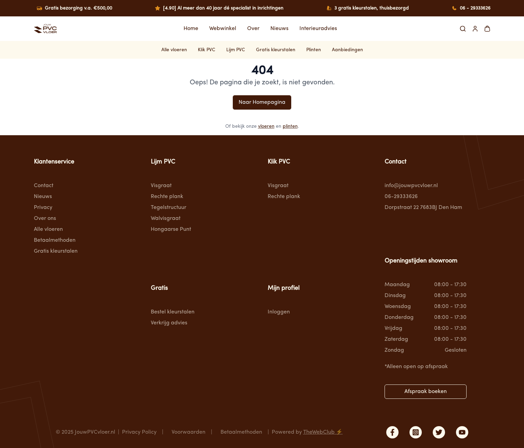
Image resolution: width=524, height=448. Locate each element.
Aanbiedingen (347, 49)
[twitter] (439, 432)
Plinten (313, 49)
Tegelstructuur (168, 207)
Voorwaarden (188, 432)
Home (191, 28)
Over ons (45, 218)
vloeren (266, 126)
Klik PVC (206, 49)
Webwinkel (222, 28)
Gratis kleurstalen (275, 49)
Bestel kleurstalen (172, 312)
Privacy (43, 207)
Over (253, 28)
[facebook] (392, 432)
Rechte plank (167, 196)
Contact (43, 185)
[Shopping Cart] (487, 28)
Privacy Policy (139, 432)
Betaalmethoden (55, 240)
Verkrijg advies (169, 323)
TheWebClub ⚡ (323, 432)
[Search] (462, 28)
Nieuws (279, 28)
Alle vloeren (174, 49)
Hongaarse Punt (171, 229)
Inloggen (279, 312)
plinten (290, 126)
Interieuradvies (318, 28)
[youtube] (462, 432)
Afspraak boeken (425, 391)
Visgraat (161, 185)
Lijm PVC (235, 49)
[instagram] (415, 432)
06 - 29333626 (475, 8)
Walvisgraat (165, 218)
